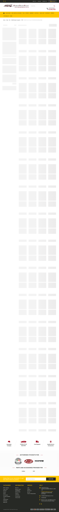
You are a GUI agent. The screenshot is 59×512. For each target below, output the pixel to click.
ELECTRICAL (37, 13)
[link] (3, 1)
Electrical (4, 490)
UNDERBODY (32, 13)
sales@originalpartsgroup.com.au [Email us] (47, 495)
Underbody (5, 500)
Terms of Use (17, 497)
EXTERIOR (27, 13)
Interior (4, 493)
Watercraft (5, 502)
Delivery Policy (17, 491)
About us (34, 1)
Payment (17, 493)
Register (28, 489)
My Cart (28, 492)
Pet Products (5, 495)
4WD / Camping (6, 487)
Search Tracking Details (31, 493)
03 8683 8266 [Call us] (43, 497)
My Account (29, 490)
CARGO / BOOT (42, 13)
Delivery (39, 1)
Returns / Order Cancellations (18, 490)
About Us (17, 487)
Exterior (4, 492)
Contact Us (44, 1)
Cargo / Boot (5, 489)
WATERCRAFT (47, 13)
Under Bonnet (5, 499)
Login (28, 487)
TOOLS (23, 13)
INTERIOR (52, 13)
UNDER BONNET (8, 13)
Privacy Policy (17, 496)
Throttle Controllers (6, 496)
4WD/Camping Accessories (16, 13)
